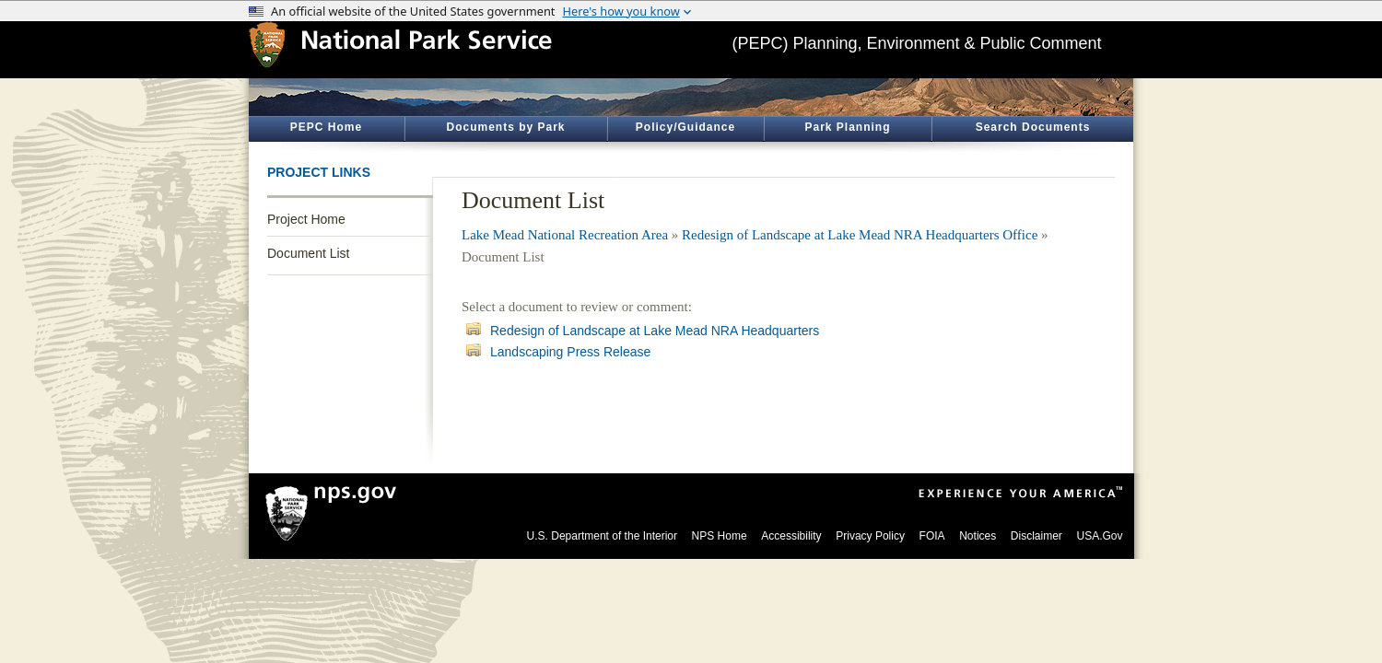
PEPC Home (326, 127)
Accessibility (791, 535)
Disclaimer (1036, 535)
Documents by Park (505, 127)
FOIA (932, 535)
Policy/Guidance (685, 127)
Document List (308, 253)
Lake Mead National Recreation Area (565, 234)
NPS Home (719, 535)
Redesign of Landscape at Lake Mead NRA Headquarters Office (859, 234)
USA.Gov (1099, 535)
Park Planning (847, 127)
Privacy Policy (870, 535)
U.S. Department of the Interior (602, 535)
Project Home (306, 219)
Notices (977, 535)
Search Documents (1033, 127)
